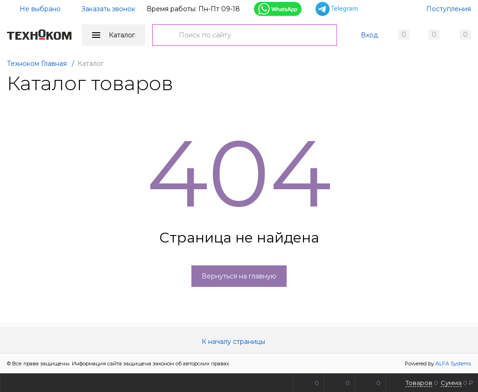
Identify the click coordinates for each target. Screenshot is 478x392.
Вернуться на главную (239, 276)
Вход (369, 35)
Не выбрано (34, 9)
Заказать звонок (108, 9)
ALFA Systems (453, 363)
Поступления (448, 9)
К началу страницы (239, 341)
